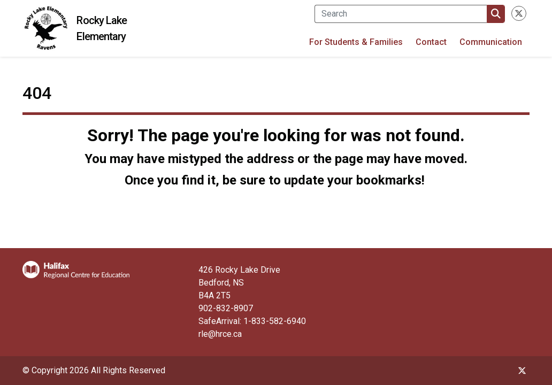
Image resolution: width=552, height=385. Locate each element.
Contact (431, 42)
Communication (490, 42)
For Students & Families (356, 42)
